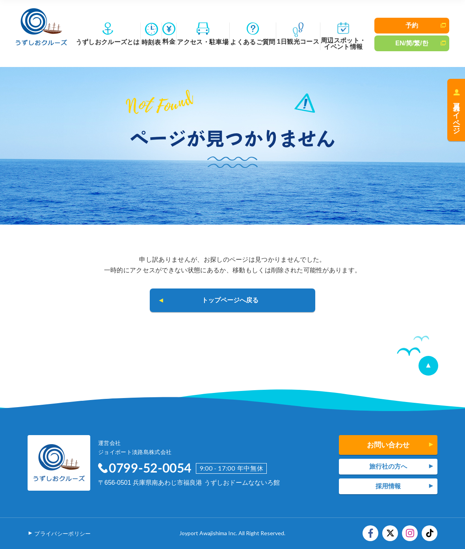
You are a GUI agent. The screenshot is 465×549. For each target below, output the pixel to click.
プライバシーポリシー (62, 533)
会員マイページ (456, 114)
